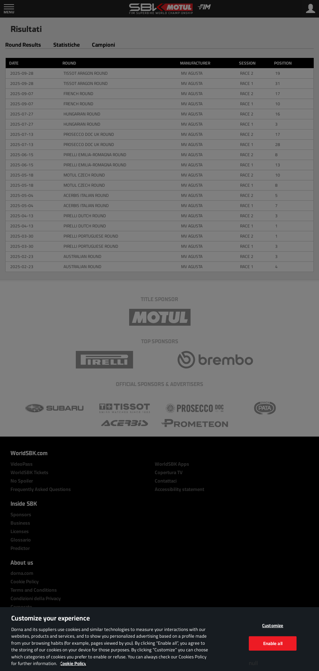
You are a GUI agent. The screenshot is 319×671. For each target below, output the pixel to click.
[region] (159, 639)
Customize (272, 625)
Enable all (273, 643)
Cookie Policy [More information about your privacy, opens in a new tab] (73, 663)
